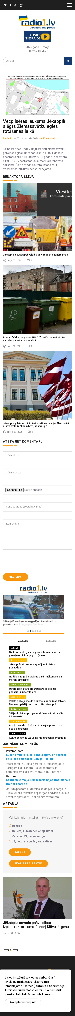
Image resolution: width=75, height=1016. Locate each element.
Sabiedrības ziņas (20, 684)
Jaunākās (23, 641)
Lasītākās (51, 641)
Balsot (19, 852)
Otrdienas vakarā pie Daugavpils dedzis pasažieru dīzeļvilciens (32, 690)
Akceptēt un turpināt (23, 1002)
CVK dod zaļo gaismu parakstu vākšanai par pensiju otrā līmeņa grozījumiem (35, 654)
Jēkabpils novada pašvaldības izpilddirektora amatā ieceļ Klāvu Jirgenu (36, 925)
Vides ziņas (17, 672)
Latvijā (14, 648)
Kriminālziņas (18, 660)
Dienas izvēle (18, 697)
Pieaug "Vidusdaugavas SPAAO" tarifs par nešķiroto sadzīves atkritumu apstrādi (34, 339)
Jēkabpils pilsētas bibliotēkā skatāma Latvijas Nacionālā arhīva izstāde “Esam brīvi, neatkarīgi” (36, 425)
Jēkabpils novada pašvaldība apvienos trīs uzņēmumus (35, 254)
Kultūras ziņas (18, 709)
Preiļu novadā (18, 721)
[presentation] (33, 561)
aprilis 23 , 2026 (12, 933)
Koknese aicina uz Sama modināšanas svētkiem (37, 737)
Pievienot (15, 576)
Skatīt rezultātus (28, 863)
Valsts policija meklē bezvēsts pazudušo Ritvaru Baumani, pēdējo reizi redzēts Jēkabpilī (37, 703)
